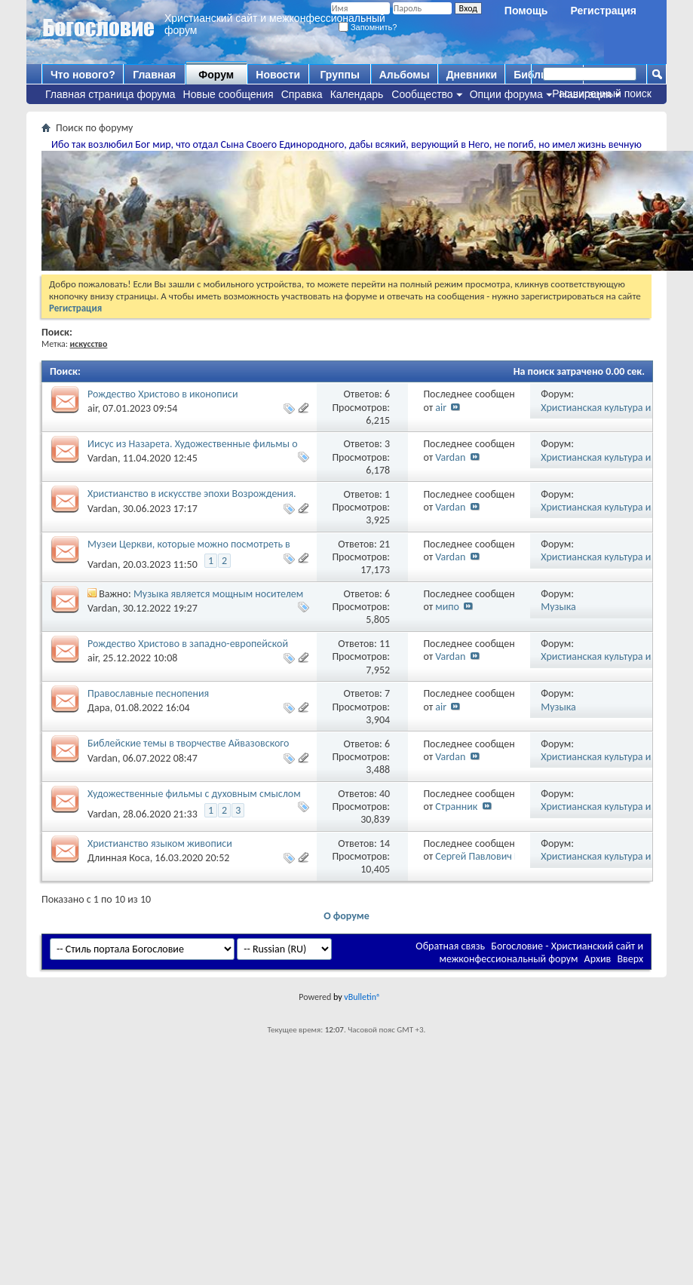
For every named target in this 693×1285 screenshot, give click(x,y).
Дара (98, 707)
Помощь (526, 11)
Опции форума (506, 94)
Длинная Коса (118, 857)
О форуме (346, 915)
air (92, 408)
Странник (456, 806)
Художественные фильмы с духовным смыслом (194, 793)
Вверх (630, 958)
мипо (447, 606)
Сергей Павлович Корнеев (493, 856)
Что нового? (83, 75)
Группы (339, 75)
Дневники (472, 75)
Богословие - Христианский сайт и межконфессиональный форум (541, 952)
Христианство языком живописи (159, 843)
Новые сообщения (228, 94)
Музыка (558, 606)
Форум (216, 75)
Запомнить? (368, 27)
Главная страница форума (110, 94)
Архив (598, 958)
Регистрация (603, 11)
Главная (154, 75)
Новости (278, 75)
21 (384, 544)
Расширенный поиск (602, 93)
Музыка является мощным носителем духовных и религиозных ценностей (195, 600)
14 (384, 843)
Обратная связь (450, 946)
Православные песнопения (148, 693)
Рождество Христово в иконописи (162, 394)
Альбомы (404, 75)
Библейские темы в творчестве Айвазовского (188, 743)
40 (384, 793)
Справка (302, 94)
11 (384, 643)
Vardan (102, 458)
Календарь (357, 94)
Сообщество (421, 94)
